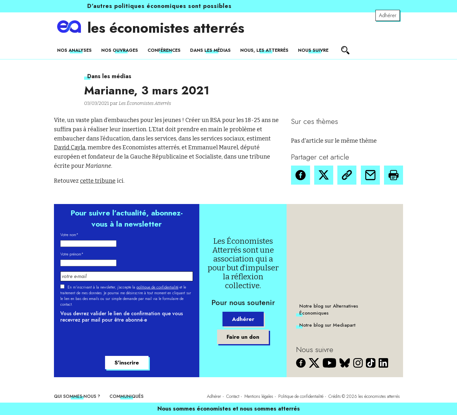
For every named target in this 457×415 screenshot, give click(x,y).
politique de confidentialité (157, 287)
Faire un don (243, 337)
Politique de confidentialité (300, 396)
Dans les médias (210, 50)
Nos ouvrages (119, 50)
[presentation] (108, 340)
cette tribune (98, 180)
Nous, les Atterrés (264, 50)
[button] (300, 175)
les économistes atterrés (165, 28)
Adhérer (387, 15)
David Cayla (69, 147)
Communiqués (126, 396)
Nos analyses (74, 50)
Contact (232, 396)
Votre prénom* (71, 254)
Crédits (334, 396)
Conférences (164, 50)
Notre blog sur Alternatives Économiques (328, 309)
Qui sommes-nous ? (77, 396)
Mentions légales (258, 396)
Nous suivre (313, 50)
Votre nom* (69, 235)
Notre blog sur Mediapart (327, 325)
